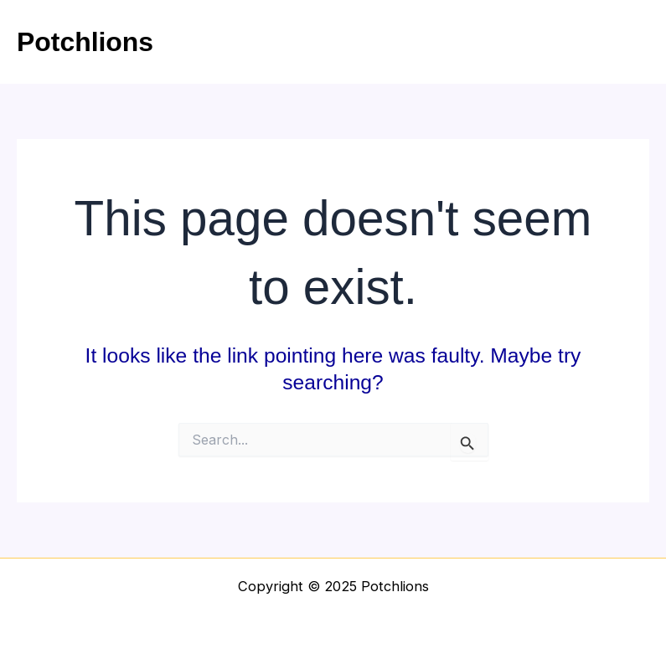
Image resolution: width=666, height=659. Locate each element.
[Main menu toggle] (630, 42)
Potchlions (85, 42)
